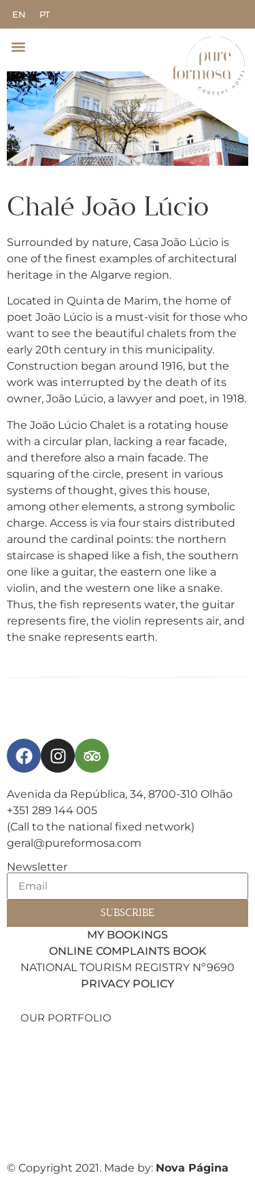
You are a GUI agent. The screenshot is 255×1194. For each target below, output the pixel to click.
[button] (18, 46)
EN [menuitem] (19, 14)
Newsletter (37, 867)
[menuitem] (19, 14)
